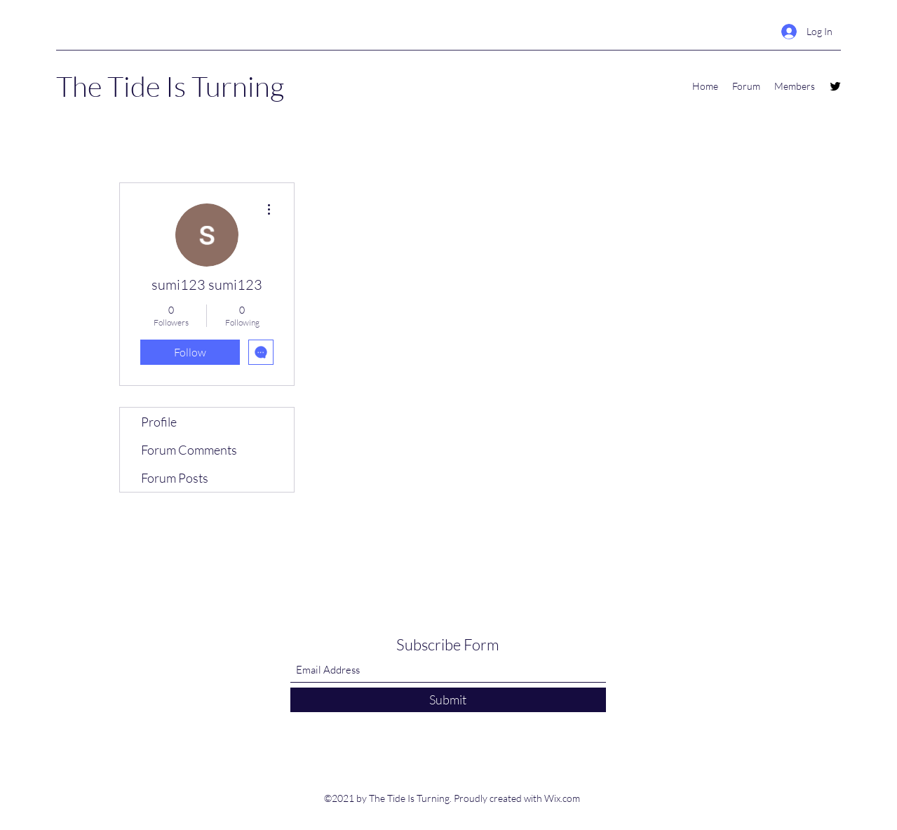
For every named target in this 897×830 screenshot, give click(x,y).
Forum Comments (189, 449)
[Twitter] (835, 86)
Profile (159, 421)
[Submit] (448, 700)
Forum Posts (174, 478)
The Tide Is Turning (170, 86)
